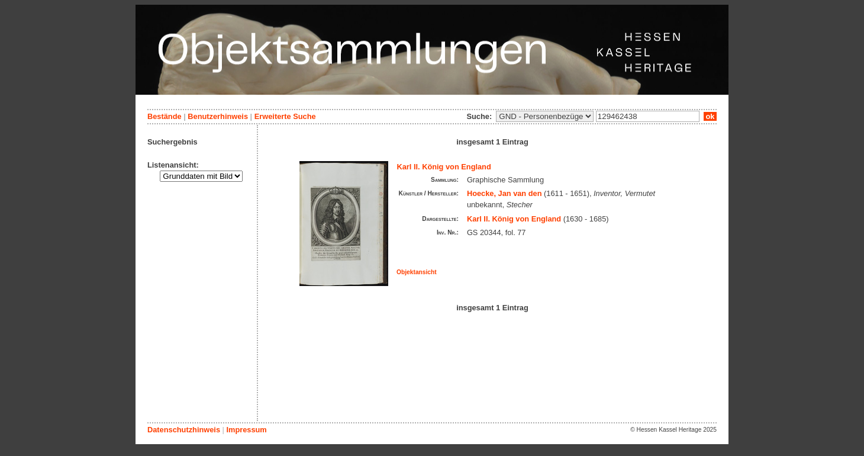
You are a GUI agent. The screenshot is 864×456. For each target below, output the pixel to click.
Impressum (246, 429)
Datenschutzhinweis (183, 429)
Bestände (164, 116)
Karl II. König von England (444, 166)
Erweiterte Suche (285, 116)
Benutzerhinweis (218, 116)
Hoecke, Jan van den (504, 193)
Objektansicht (416, 272)
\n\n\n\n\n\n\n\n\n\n (545, 116)
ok (710, 116)
